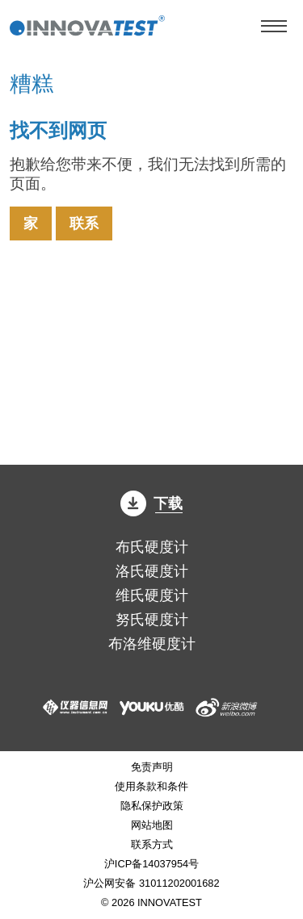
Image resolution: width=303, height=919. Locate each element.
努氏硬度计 (152, 620)
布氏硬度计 (152, 547)
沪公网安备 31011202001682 (151, 883)
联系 (84, 223)
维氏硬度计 (152, 595)
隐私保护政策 (151, 806)
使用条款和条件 (151, 786)
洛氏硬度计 (152, 571)
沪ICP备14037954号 (151, 864)
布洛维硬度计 (152, 644)
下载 (151, 503)
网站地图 (152, 825)
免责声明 (152, 767)
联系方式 (152, 844)
